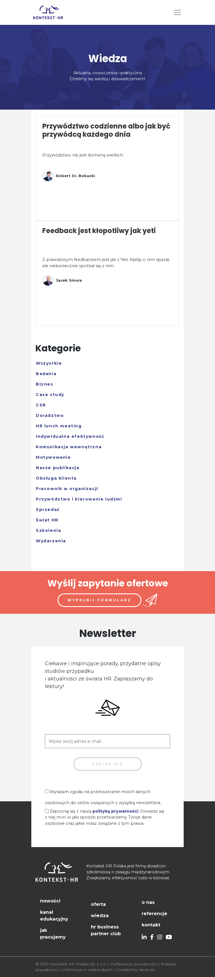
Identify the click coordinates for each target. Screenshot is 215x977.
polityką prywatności (115, 811)
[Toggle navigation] (177, 12)
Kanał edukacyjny (54, 915)
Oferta (98, 904)
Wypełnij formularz (99, 600)
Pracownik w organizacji (67, 488)
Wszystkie (49, 363)
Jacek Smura (62, 280)
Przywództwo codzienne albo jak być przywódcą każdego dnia (106, 130)
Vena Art (147, 969)
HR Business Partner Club (106, 930)
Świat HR (47, 520)
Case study (50, 394)
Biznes (44, 384)
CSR (41, 405)
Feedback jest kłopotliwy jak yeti (99, 230)
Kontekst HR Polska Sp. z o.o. (78, 964)
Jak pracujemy (53, 934)
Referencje (154, 913)
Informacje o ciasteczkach (87, 969)
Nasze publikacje (58, 467)
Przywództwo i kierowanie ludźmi (79, 499)
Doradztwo (50, 415)
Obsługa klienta (56, 478)
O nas (148, 902)
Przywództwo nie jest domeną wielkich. (83, 155)
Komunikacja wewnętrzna (69, 446)
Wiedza (100, 915)
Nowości (50, 901)
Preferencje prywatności (133, 964)
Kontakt (151, 925)
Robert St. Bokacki (68, 176)
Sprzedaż (48, 509)
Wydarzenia (51, 540)
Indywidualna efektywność (70, 436)
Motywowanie (53, 457)
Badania (46, 373)
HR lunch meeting (59, 425)
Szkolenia (48, 530)
